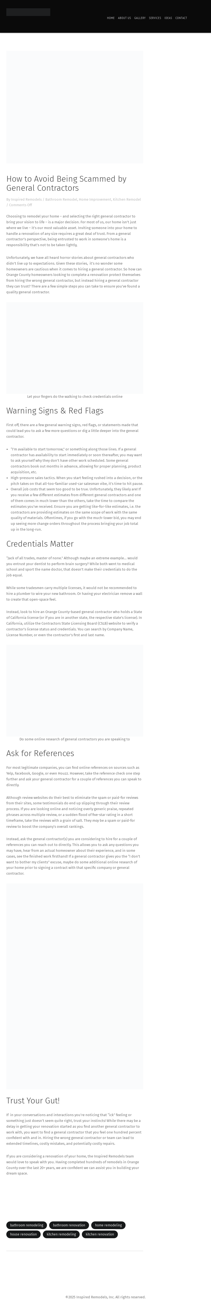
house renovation (23, 1234)
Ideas (168, 18)
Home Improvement (95, 199)
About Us (124, 18)
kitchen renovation (100, 1234)
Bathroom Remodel (61, 199)
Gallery (140, 18)
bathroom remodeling (26, 1225)
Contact (181, 18)
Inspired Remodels (26, 199)
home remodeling (108, 1225)
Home (111, 18)
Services (155, 18)
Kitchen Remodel (127, 199)
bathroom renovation (69, 1225)
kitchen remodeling (61, 1234)
